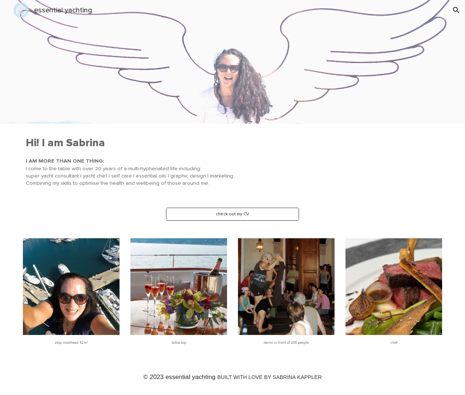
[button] (456, 10)
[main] (215, 161)
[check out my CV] (232, 214)
